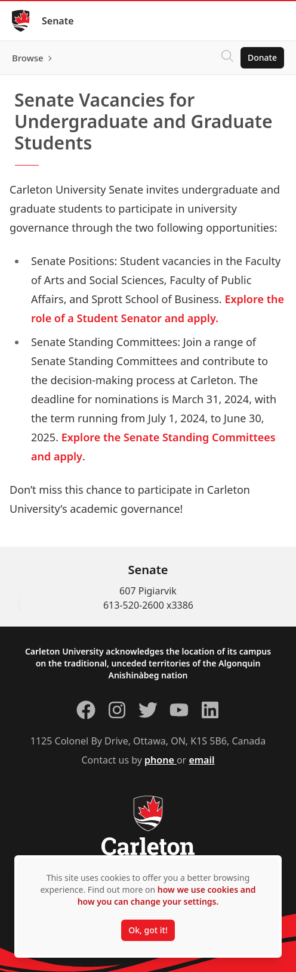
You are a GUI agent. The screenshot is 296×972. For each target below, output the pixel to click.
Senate (58, 21)
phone (160, 760)
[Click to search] (227, 57)
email (201, 760)
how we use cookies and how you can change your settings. (167, 895)
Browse (28, 58)
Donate (262, 57)
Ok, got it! (147, 930)
